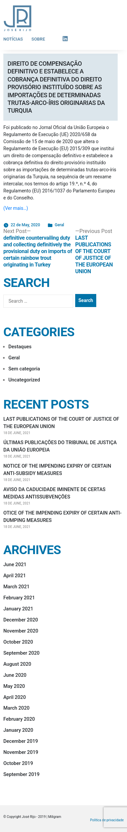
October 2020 (18, 642)
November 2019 (20, 752)
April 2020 (14, 697)
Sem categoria (24, 369)
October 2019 (18, 763)
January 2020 (18, 730)
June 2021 (14, 564)
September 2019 (21, 774)
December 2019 (20, 741)
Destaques (19, 347)
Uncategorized (24, 380)
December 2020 (20, 620)
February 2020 (19, 719)
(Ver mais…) (15, 208)
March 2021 (16, 587)
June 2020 (14, 675)
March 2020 (16, 708)
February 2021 (19, 598)
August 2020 (17, 664)
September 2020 (21, 653)
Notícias (13, 39)
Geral (59, 225)
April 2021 (14, 576)
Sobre (38, 39)
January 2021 (18, 609)
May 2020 (14, 686)
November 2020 (20, 631)
